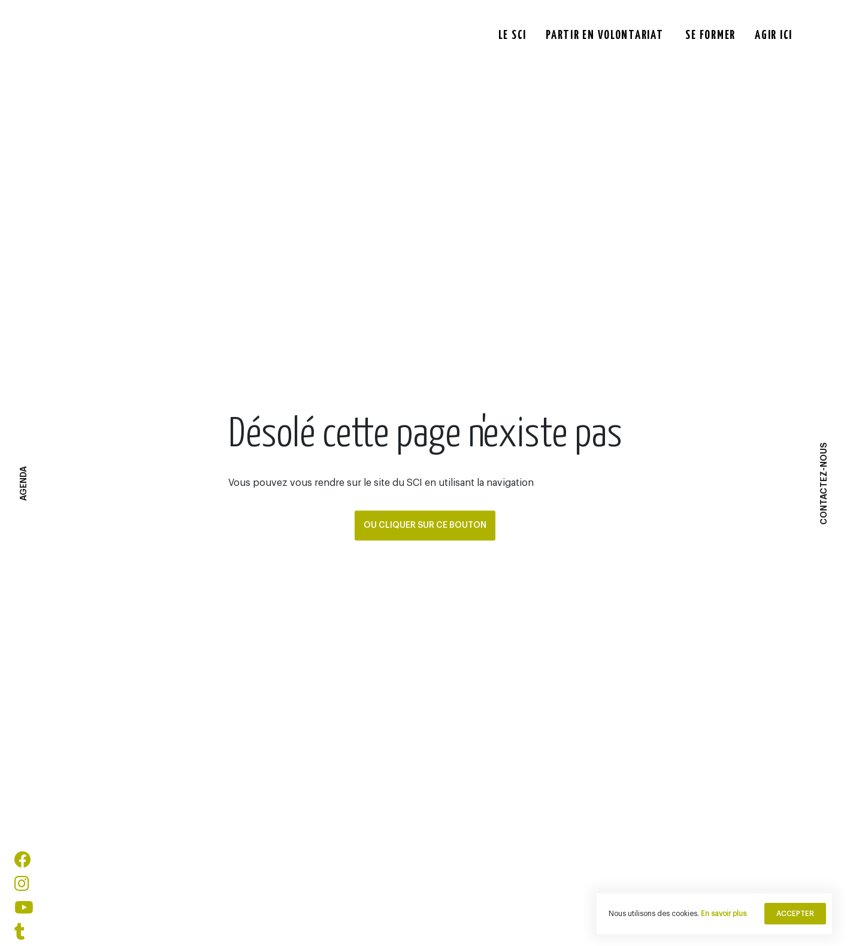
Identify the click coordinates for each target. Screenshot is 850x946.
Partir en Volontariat (605, 34)
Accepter (795, 913)
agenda (23, 483)
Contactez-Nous (823, 483)
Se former (710, 34)
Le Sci (512, 34)
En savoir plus (723, 913)
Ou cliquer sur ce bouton (425, 525)
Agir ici (773, 34)
